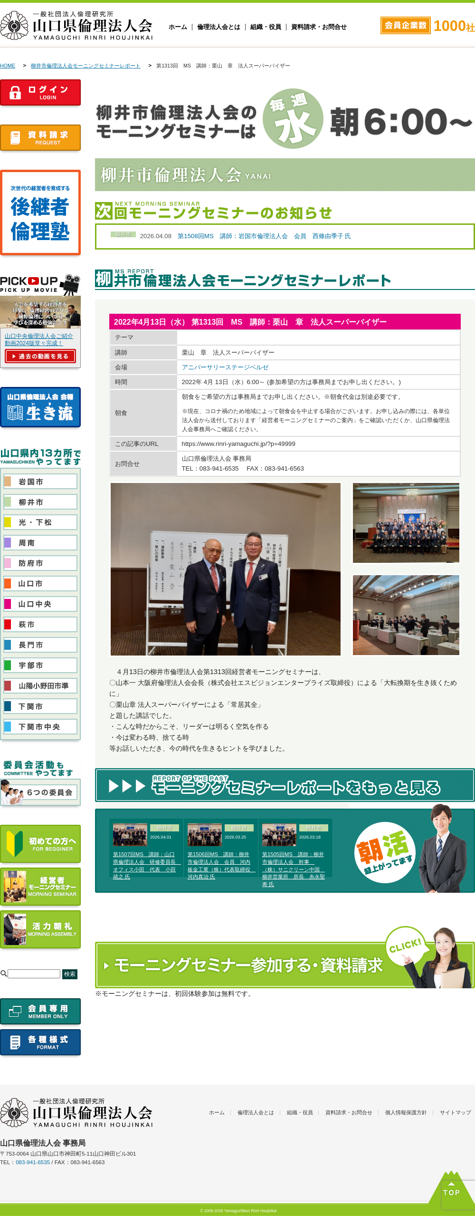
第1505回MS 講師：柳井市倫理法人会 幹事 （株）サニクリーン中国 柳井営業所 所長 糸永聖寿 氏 (293, 869)
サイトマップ (455, 1112)
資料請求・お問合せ (319, 27)
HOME (7, 65)
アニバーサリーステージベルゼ (225, 367)
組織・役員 (265, 27)
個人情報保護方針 (406, 1112)
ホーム (178, 27)
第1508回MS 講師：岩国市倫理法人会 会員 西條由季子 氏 (264, 236)
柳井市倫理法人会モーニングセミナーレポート (86, 65)
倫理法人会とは (218, 27)
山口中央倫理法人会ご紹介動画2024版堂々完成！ (39, 340)
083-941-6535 (33, 1162)
